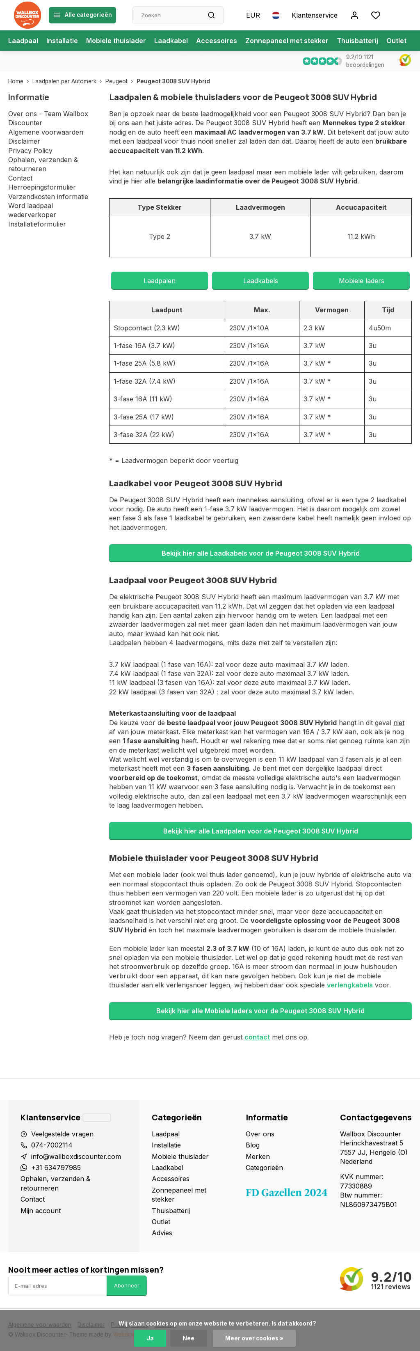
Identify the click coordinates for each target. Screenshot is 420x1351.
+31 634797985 (56, 1167)
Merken (258, 1156)
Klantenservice (315, 15)
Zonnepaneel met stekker (287, 41)
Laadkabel (171, 41)
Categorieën (264, 1167)
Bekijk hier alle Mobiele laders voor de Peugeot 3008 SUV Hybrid (260, 1011)
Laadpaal (23, 41)
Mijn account (41, 1211)
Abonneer (126, 1285)
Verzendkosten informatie (48, 196)
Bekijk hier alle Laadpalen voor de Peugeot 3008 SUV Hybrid (260, 831)
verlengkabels (350, 985)
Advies (162, 1233)
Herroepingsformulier (42, 187)
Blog (253, 1145)
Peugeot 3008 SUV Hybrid (173, 81)
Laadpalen (160, 281)
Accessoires (216, 41)
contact (257, 1037)
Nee (188, 1338)
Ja (150, 1338)
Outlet (396, 41)
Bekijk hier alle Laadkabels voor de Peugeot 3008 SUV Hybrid (261, 553)
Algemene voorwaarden (45, 132)
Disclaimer (24, 141)
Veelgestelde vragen (62, 1134)
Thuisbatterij (357, 41)
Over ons (260, 1134)
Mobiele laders (361, 281)
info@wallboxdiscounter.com (76, 1156)
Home (20, 81)
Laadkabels (260, 281)
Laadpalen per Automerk (68, 81)
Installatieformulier (37, 224)
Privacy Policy (30, 151)
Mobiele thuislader (116, 41)
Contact (20, 178)
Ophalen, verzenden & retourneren (55, 1183)
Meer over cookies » (254, 1338)
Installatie (62, 41)
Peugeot (121, 81)
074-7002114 (52, 1145)
